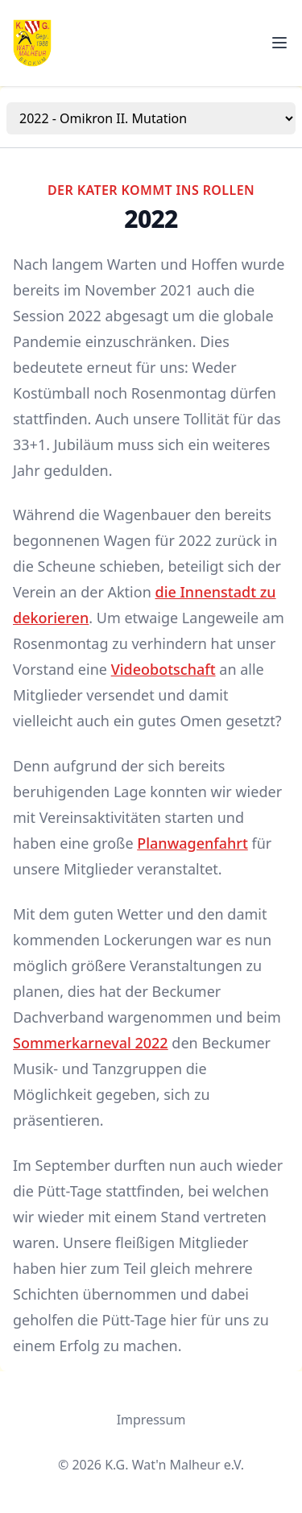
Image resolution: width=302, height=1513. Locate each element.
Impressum (151, 1419)
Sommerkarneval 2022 (90, 1042)
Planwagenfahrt (192, 843)
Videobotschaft (163, 669)
